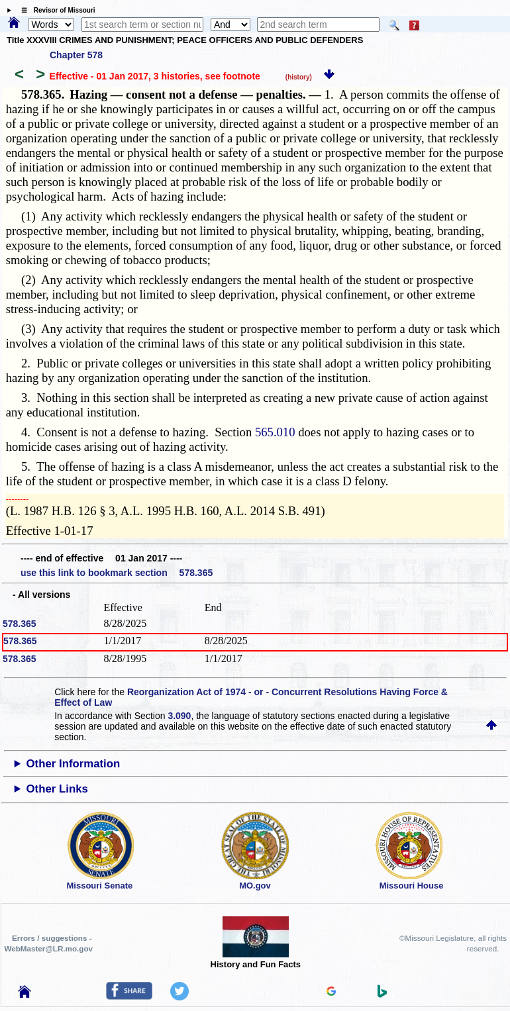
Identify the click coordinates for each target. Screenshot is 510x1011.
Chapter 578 (76, 55)
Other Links (57, 789)
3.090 (179, 715)
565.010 (275, 432)
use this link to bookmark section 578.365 (117, 572)
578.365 (19, 623)
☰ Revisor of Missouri (55, 10)
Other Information (73, 763)
